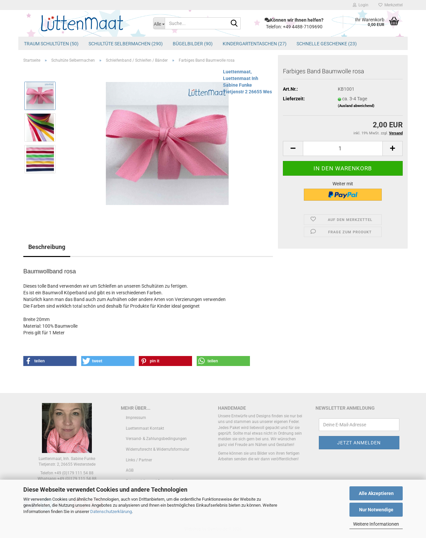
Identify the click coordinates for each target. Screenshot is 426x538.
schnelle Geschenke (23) (327, 43)
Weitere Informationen (376, 524)
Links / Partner (139, 460)
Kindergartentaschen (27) (255, 43)
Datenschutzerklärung (111, 511)
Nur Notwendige (376, 509)
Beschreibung (46, 246)
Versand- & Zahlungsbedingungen (156, 438)
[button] (293, 148)
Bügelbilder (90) (193, 43)
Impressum (136, 417)
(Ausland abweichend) (356, 106)
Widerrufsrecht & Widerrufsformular (157, 449)
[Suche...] (159, 23)
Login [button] (360, 5)
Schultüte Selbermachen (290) (126, 43)
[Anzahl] (343, 148)
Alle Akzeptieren (376, 493)
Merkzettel (390, 5)
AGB (129, 470)
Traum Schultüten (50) (51, 43)
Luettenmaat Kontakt (145, 428)
